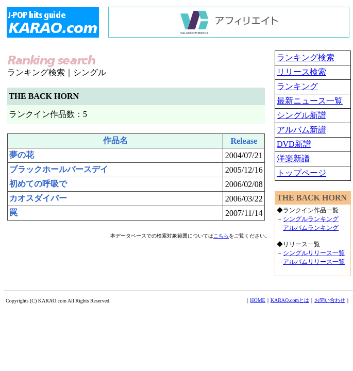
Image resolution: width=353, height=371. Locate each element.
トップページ (301, 172)
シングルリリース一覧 (314, 253)
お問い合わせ (329, 300)
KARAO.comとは (290, 300)
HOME (257, 300)
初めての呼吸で (38, 183)
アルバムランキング (311, 227)
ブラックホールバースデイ (58, 169)
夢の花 (21, 154)
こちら (221, 236)
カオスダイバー (38, 198)
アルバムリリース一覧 (314, 261)
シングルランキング (311, 219)
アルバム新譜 (301, 129)
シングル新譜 (301, 115)
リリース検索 (301, 72)
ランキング (297, 86)
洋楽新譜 (293, 158)
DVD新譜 (294, 144)
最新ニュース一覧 (310, 100)
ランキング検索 (305, 57)
